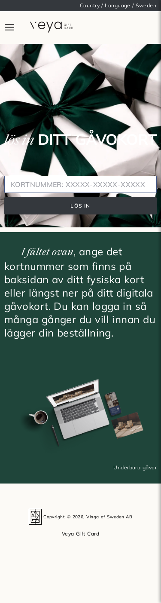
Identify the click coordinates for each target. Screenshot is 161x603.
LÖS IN (80, 205)
